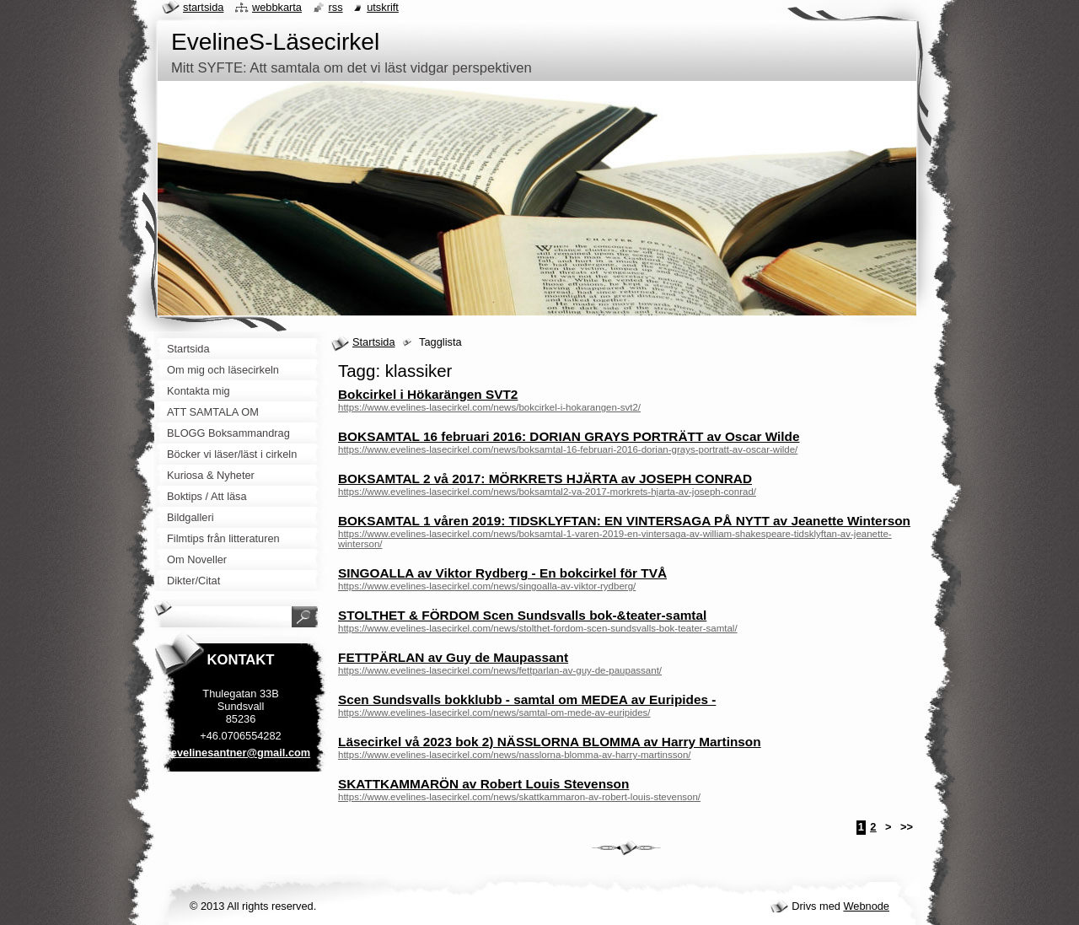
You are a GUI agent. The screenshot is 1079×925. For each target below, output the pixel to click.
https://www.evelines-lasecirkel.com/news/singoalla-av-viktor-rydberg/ (487, 586)
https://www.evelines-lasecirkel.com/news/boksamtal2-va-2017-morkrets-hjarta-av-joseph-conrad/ (547, 492)
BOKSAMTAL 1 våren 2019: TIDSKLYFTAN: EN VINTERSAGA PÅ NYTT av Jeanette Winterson (624, 521)
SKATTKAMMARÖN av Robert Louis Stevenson (483, 784)
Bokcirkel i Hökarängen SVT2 (428, 394)
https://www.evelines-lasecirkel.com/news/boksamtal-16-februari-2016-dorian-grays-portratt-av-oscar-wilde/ (567, 449)
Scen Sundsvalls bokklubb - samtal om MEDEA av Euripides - (527, 699)
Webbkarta (277, 7)
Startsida (373, 342)
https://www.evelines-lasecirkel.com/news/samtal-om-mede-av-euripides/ (494, 712)
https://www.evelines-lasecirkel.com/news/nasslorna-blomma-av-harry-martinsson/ (514, 755)
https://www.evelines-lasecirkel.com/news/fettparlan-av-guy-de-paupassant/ (500, 670)
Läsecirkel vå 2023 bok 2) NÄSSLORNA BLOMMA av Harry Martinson (549, 741)
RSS (336, 7)
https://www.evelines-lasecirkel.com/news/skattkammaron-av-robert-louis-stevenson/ (519, 797)
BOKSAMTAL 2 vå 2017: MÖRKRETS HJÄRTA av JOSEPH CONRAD (545, 478)
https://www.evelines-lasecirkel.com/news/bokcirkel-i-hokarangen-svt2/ (489, 407)
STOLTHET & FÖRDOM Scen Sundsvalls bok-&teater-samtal (522, 615)
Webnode (866, 906)
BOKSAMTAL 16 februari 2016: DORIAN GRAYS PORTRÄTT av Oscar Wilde (569, 436)
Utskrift (383, 7)
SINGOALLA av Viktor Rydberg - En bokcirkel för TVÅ (502, 573)
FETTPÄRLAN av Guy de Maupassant (453, 657)
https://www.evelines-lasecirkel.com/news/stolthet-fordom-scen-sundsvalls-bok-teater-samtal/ (538, 628)
